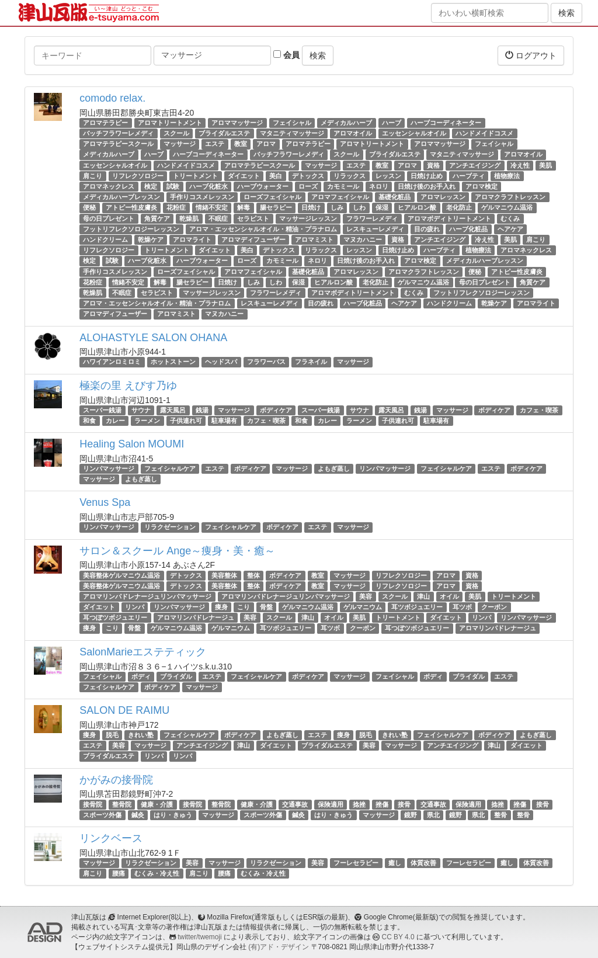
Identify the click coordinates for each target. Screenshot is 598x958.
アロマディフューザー (253, 239)
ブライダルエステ (224, 133)
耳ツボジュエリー (417, 606)
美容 (365, 596)
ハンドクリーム (105, 239)
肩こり (92, 175)
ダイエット (244, 175)
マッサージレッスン (308, 218)
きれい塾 (141, 734)
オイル (449, 596)
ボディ (141, 676)
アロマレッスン (442, 196)
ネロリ (378, 186)
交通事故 (295, 804)
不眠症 (218, 218)
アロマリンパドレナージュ (195, 617)
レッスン (388, 175)
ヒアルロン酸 (417, 207)
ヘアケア (510, 228)
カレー (115, 420)
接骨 (404, 804)
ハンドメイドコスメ (484, 133)
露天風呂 (173, 410)
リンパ (134, 606)
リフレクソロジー (138, 175)
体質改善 (423, 862)
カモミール (343, 186)
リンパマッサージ (108, 468)
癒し (394, 862)
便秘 (89, 207)
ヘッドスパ (221, 362)
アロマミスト (314, 239)
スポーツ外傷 (102, 814)
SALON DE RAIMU (124, 710)
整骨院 (121, 804)
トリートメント (195, 175)
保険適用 (330, 804)
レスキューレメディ (375, 228)
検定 (150, 186)
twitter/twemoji (199, 937)
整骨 (500, 814)
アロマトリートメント (170, 122)
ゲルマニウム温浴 (507, 207)
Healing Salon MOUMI (131, 444)
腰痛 (118, 873)
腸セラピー (276, 207)
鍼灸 (137, 814)
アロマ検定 (481, 186)
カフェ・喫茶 (539, 410)
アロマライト (192, 239)
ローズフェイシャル (272, 196)
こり (243, 606)
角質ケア (157, 218)
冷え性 (520, 165)
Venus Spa (104, 502)
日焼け (311, 207)
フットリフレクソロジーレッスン (131, 228)
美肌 (545, 165)
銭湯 (202, 410)
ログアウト (531, 55)
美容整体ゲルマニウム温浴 (121, 575)
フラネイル (311, 362)
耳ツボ (462, 606)
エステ (214, 143)
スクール (176, 133)
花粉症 (176, 207)
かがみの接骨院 (116, 780)
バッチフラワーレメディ (118, 133)
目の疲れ (427, 228)
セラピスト (253, 218)
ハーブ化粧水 (208, 186)
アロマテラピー (105, 122)
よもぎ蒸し (334, 468)
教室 (240, 143)
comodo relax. (112, 98)
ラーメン (147, 420)
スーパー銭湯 (102, 410)
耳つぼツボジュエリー (115, 617)
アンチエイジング (474, 165)
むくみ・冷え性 (156, 873)
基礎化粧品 (394, 196)
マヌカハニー (362, 239)
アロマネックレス (108, 186)
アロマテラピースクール (118, 143)
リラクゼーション (170, 526)
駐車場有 (224, 420)
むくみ (510, 218)
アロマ (266, 143)
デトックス (308, 175)
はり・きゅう (173, 814)
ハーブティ (469, 175)
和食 (89, 420)
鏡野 (410, 814)
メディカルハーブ (346, 122)
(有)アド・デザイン (278, 947)
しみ (337, 207)
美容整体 (224, 575)
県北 (433, 814)
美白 (275, 175)
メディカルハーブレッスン (121, 196)
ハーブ (391, 122)
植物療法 (507, 175)
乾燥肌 (189, 218)
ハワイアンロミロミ (112, 362)
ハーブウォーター (262, 186)
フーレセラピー (355, 862)
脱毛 (112, 734)
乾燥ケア (151, 239)
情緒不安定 (212, 207)
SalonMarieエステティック (142, 652)
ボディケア (276, 410)
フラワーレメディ (372, 218)
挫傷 (382, 804)
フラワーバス (266, 362)
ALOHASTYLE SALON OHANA (153, 337)
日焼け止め (427, 175)
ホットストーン (173, 362)
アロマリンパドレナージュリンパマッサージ (147, 596)
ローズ (308, 186)
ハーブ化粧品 (468, 228)
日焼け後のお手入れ (427, 186)
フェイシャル (292, 122)
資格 (433, 165)
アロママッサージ (237, 122)
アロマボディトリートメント (449, 218)
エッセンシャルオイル (414, 133)
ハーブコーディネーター (446, 122)
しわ (359, 207)
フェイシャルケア (170, 468)
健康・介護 (157, 804)
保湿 (382, 207)
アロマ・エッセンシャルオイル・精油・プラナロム (263, 228)
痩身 (221, 606)
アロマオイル (352, 133)
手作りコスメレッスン (202, 196)
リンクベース (110, 838)
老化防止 (459, 207)
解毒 (243, 207)
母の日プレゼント (108, 218)
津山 (423, 596)
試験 (172, 186)
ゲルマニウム (362, 606)
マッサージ (180, 143)
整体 (253, 575)
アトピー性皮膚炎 (131, 207)
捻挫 (359, 804)
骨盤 (266, 606)
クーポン (494, 606)
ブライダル (176, 676)
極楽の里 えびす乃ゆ (128, 385)
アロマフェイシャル (340, 196)
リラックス (349, 175)
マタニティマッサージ (292, 133)
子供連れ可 (186, 420)
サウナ (141, 410)
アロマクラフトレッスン (510, 196)
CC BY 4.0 (398, 937)
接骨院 (92, 804)
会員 (286, 55)
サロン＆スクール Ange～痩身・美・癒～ (177, 551)
